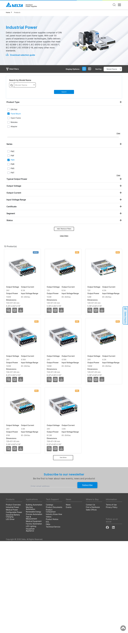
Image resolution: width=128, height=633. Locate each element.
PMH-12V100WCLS (15, 316)
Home (8, 12)
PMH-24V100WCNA (16, 534)
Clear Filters (64, 236)
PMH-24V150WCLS (15, 279)
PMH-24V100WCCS (16, 425)
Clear (118, 133)
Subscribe (87, 577)
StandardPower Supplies (31, 5)
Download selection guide (20, 55)
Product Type (12, 102)
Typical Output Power (16, 179)
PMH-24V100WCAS (16, 388)
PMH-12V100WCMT (16, 352)
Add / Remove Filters (64, 229)
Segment (10, 213)
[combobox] (25, 84)
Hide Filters (12, 69)
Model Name (17, 250)
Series (9, 144)
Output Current (13, 193)
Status (9, 220)
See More (63, 549)
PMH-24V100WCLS (15, 461)
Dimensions (110, 250)
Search (64, 92)
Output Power (71, 250)
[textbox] (25, 85)
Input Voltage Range (16, 199)
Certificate (11, 206)
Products (17, 12)
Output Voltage (13, 186)
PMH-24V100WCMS (16, 497)
